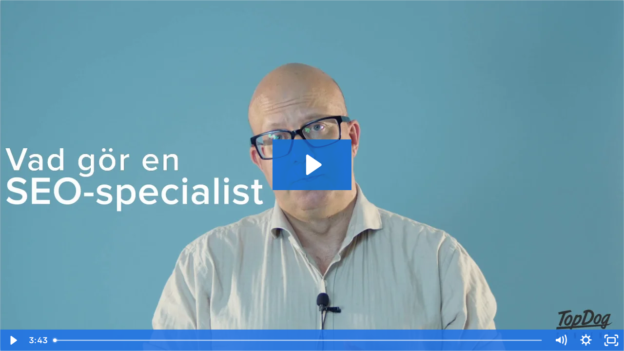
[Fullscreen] (611, 340)
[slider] (298, 340)
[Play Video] (12, 340)
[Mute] (560, 340)
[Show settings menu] (586, 340)
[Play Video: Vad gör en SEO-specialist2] (312, 164)
